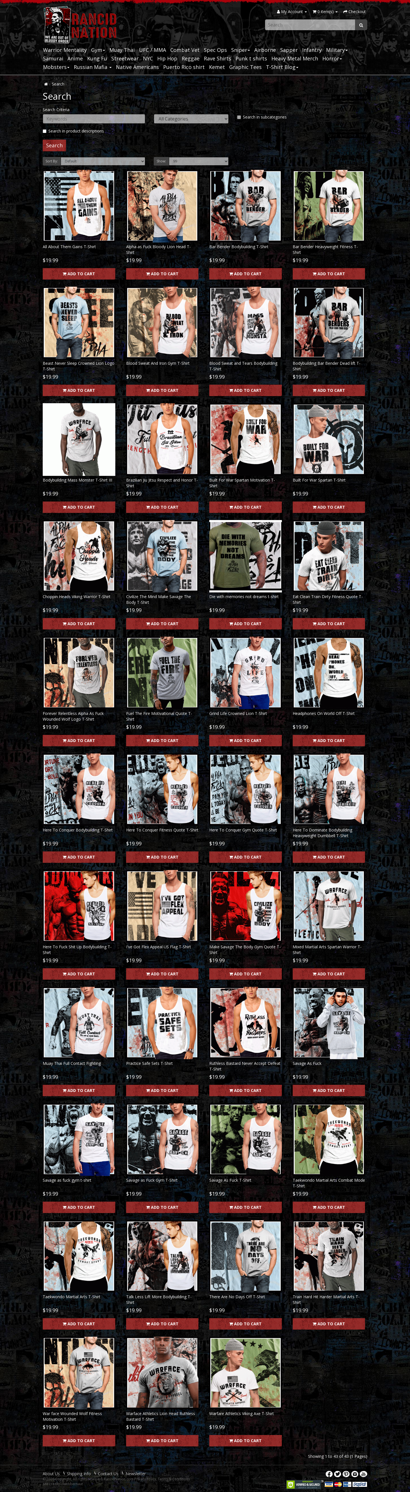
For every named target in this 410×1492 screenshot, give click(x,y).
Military (337, 50)
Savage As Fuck (307, 1063)
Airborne (265, 50)
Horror (332, 58)
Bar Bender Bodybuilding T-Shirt (238, 246)
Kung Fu (97, 58)
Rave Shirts (217, 58)
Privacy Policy (145, 1479)
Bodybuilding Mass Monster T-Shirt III (77, 480)
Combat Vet (185, 50)
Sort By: (52, 161)
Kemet (217, 67)
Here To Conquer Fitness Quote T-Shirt (162, 830)
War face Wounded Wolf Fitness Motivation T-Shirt (72, 1416)
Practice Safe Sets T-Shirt (149, 1063)
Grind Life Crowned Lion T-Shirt (238, 713)
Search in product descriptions (73, 131)
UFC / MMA (152, 50)
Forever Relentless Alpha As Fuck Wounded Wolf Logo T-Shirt (73, 716)
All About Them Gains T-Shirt (69, 246)
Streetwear (125, 58)
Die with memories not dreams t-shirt (244, 596)
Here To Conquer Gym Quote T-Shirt (243, 830)
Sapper (289, 50)
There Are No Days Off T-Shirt (237, 1296)
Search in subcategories (262, 117)
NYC (148, 58)
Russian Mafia (93, 67)
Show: (161, 161)
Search (58, 84)
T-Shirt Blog (282, 67)
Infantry (312, 50)
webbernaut (73, 1483)
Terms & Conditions (174, 1479)
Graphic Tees (245, 67)
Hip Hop (167, 58)
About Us (51, 1473)
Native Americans (137, 67)
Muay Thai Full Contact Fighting (72, 1063)
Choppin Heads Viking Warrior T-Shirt (76, 596)
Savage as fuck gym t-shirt (67, 1180)
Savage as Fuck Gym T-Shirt (152, 1180)
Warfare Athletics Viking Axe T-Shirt (241, 1413)
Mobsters (56, 67)
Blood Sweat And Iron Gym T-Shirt (158, 363)
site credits (51, 1483)
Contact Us (108, 1473)
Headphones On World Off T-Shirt (324, 713)
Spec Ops (215, 50)
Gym (98, 50)
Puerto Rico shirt (184, 67)
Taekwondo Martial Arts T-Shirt (72, 1296)
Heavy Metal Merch (294, 58)
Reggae (191, 58)
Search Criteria (56, 109)
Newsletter (136, 1473)
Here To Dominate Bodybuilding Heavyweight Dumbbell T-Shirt (322, 832)
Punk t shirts (251, 58)
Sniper (240, 50)
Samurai (53, 58)
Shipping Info (79, 1473)
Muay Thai (122, 50)
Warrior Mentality (65, 50)
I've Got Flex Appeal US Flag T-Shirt (158, 946)
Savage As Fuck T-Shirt (230, 1180)
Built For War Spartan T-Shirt (319, 480)
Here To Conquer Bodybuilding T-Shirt (78, 830)
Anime (75, 58)
